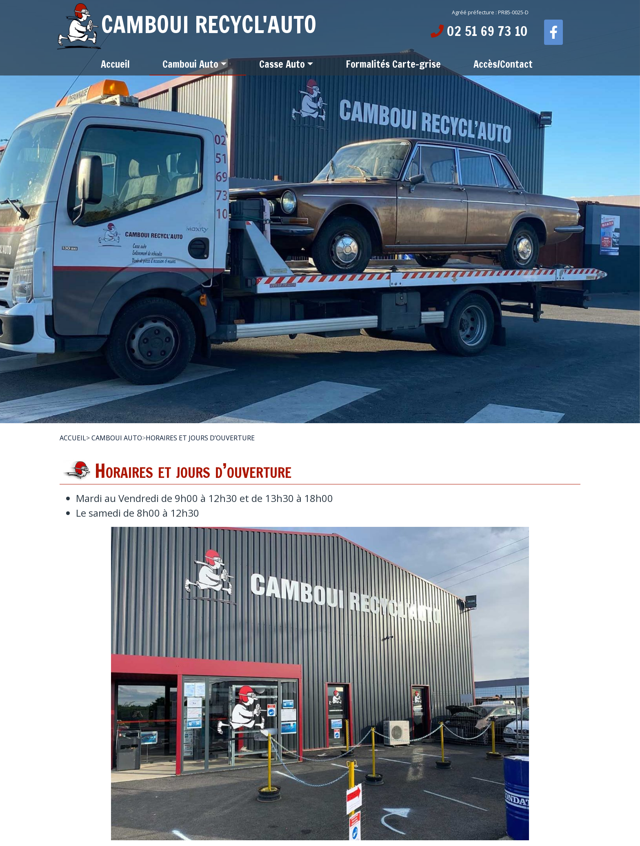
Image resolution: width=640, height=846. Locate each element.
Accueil (73, 437)
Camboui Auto (116, 437)
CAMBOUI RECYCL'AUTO (186, 24)
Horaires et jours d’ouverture (200, 437)
